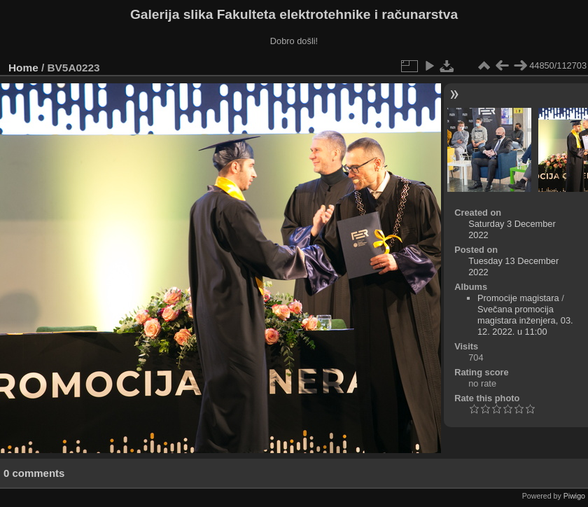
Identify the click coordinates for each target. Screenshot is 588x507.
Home (23, 68)
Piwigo (574, 496)
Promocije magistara (518, 298)
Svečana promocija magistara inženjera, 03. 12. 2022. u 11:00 (525, 320)
